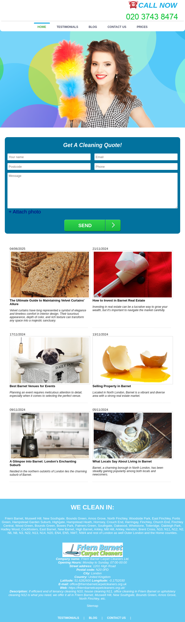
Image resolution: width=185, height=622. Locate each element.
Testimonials (67, 27)
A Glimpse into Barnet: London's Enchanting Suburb (49, 439)
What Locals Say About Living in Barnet (131, 437)
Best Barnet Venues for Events (49, 362)
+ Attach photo (25, 211)
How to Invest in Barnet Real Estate (131, 276)
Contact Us (116, 27)
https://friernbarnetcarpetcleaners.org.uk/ (97, 588)
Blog (93, 27)
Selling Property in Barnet (131, 362)
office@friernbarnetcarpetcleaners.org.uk (98, 584)
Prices (142, 27)
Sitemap (92, 606)
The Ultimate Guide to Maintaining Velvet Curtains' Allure (49, 278)
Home (42, 27)
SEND (85, 225)
